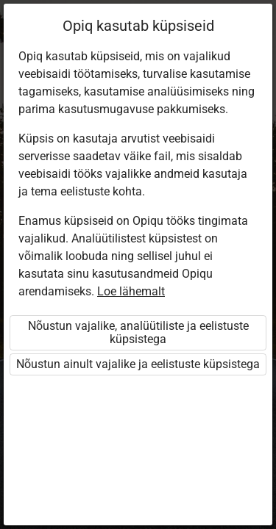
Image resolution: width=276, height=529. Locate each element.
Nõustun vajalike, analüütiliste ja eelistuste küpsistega (138, 332)
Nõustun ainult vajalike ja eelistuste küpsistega (138, 364)
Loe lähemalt (131, 291)
